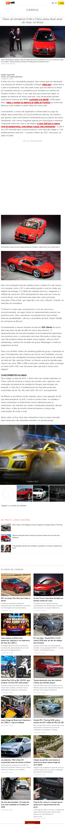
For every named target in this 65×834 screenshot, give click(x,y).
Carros (33, 9)
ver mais (32, 823)
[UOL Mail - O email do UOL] (53, 3)
